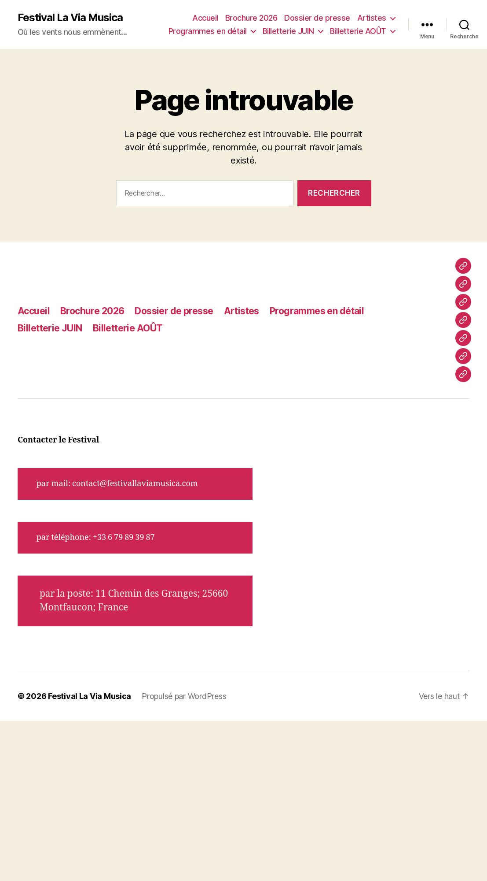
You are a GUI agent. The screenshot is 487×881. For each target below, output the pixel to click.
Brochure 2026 (251, 17)
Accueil (205, 17)
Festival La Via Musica (70, 17)
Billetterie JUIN (288, 31)
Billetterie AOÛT (358, 31)
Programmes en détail (207, 31)
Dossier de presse (317, 17)
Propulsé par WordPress (184, 696)
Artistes (371, 17)
